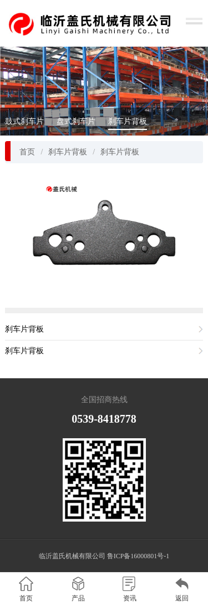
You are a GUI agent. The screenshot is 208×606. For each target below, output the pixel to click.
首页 (27, 152)
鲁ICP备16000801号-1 (138, 556)
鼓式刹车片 (24, 121)
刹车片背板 (127, 121)
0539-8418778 (104, 419)
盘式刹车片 (76, 121)
